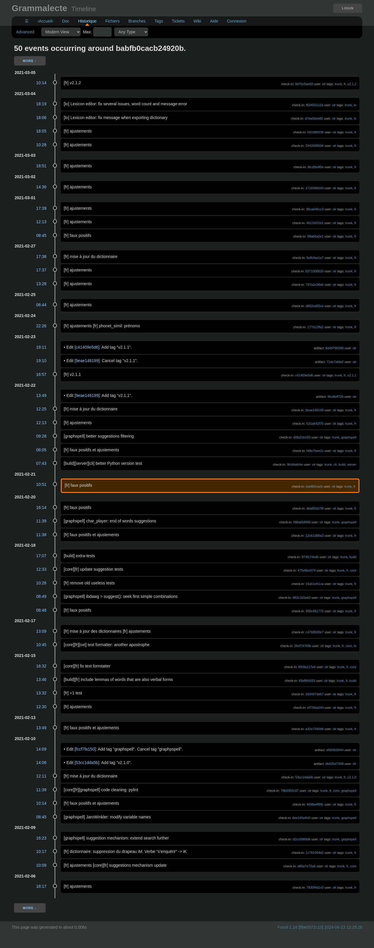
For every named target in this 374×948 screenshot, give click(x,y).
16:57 (41, 374)
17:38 (41, 256)
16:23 (41, 838)
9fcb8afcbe (295, 464)
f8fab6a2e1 (315, 236)
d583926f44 (335, 750)
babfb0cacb (314, 486)
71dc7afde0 (334, 362)
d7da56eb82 (314, 118)
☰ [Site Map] (27, 21)
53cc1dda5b (304, 777)
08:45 (41, 235)
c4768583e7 (315, 632)
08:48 (41, 610)
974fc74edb (310, 557)
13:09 (41, 631)
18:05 (41, 131)
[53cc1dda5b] (87, 762)
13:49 (41, 395)
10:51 (41, 484)
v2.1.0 (351, 777)
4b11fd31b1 (314, 223)
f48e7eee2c (315, 451)
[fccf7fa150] (85, 749)
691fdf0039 (315, 132)
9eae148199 (314, 410)
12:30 (41, 706)
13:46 (41, 679)
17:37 (41, 270)
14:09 (41, 749)
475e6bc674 (307, 570)
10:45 (41, 644)
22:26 (41, 326)
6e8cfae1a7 (315, 257)
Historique (87, 21)
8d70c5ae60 (304, 84)
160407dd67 (314, 694)
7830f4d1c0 (315, 887)
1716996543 (314, 188)
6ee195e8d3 (301, 818)
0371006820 (314, 271)
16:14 (41, 507)
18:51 (41, 166)
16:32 (41, 666)
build (342, 464)
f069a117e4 (307, 667)
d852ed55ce (315, 306)
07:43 (41, 463)
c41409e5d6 (304, 375)
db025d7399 (334, 763)
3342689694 (314, 145)
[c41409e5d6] (87, 347)
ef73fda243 (315, 707)
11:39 (41, 521)
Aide (214, 21)
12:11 (41, 776)
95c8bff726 (336, 396)
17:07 (41, 555)
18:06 (41, 117)
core (353, 570)
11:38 (41, 534)
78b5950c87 (290, 790)
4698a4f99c (315, 804)
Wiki (197, 21)
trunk (338, 84)
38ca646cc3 (314, 209)
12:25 (41, 409)
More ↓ (30, 908)
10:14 (41, 82)
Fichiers (112, 21)
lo (355, 105)
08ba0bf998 (302, 522)
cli (335, 464)
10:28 (41, 144)
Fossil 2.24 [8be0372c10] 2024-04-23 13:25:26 (320, 927)
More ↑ (30, 61)
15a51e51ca (315, 584)
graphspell (348, 437)
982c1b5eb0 (301, 597)
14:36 (41, 187)
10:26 (41, 583)
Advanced (25, 32)
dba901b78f (314, 508)
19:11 (41, 347)
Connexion (236, 21)
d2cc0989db (302, 839)
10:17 (41, 851)
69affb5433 (307, 680)
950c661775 (315, 611)
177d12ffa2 (315, 327)
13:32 (41, 693)
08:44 (41, 304)
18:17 (41, 886)
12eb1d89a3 (314, 535)
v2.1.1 (351, 375)
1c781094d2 (315, 852)
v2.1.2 (351, 84)
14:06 (41, 762)
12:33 (41, 569)
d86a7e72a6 (306, 866)
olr (324, 84)
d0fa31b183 (302, 437)
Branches (137, 21)
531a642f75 (314, 423)
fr (345, 84)
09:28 (41, 436)
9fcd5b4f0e (315, 167)
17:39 (41, 208)
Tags (159, 21)
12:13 (41, 221)
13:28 (41, 283)
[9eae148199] (87, 360)
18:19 (41, 103)
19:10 (41, 360)
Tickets (178, 21)
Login (348, 8)
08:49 (41, 596)
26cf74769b (302, 646)
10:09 (41, 865)
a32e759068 (314, 729)
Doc (65, 21)
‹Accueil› (45, 21)
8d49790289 (334, 348)
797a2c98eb (315, 284)
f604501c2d (314, 105)
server (351, 464)
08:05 (41, 450)
